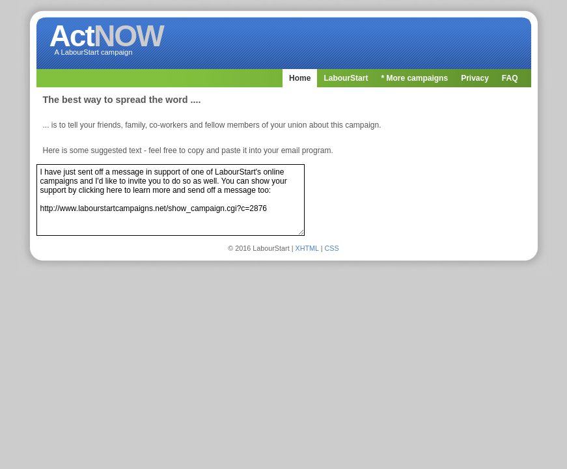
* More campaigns (414, 78)
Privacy (475, 78)
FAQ (510, 78)
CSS (332, 248)
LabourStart (346, 78)
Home (300, 78)
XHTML (306, 248)
